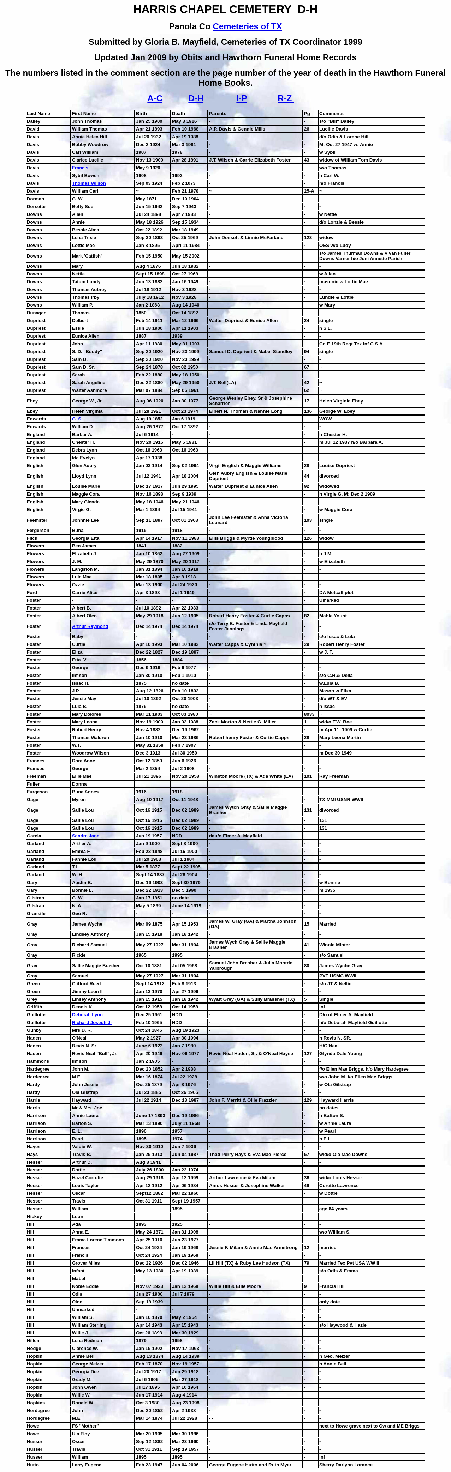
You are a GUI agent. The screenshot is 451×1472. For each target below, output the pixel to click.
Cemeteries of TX (247, 26)
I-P (241, 98)
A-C (154, 98)
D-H (195, 98)
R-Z (286, 98)
